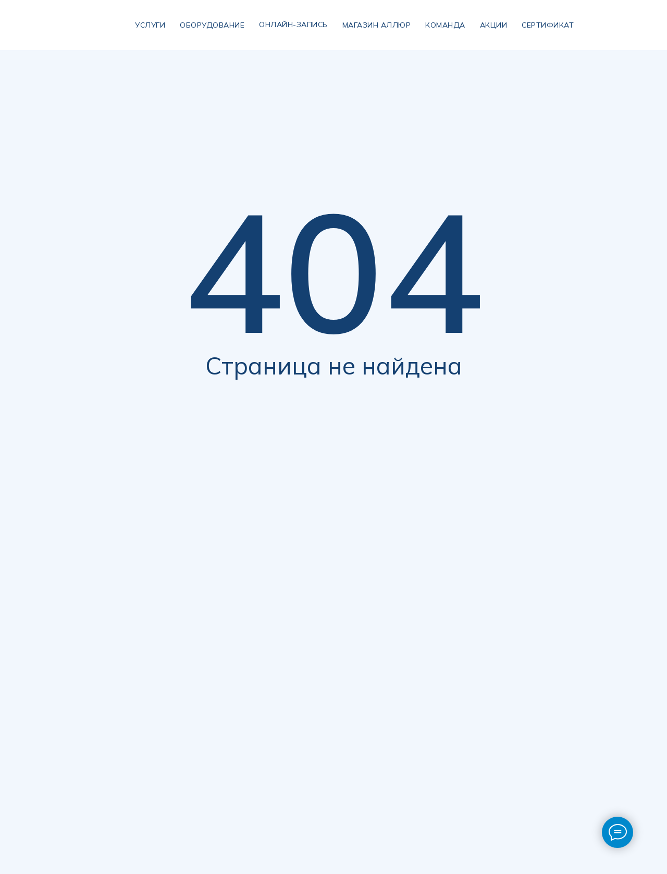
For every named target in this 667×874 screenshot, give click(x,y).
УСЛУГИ (150, 25)
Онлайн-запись (293, 24)
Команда (445, 25)
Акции (494, 25)
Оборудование (212, 25)
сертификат (548, 25)
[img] (110, 25)
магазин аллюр (376, 25)
